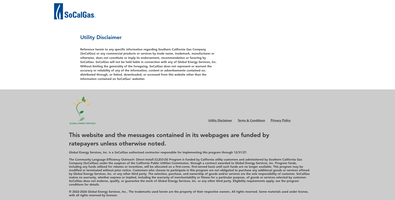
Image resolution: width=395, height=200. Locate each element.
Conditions (251, 120)
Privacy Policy (281, 120)
